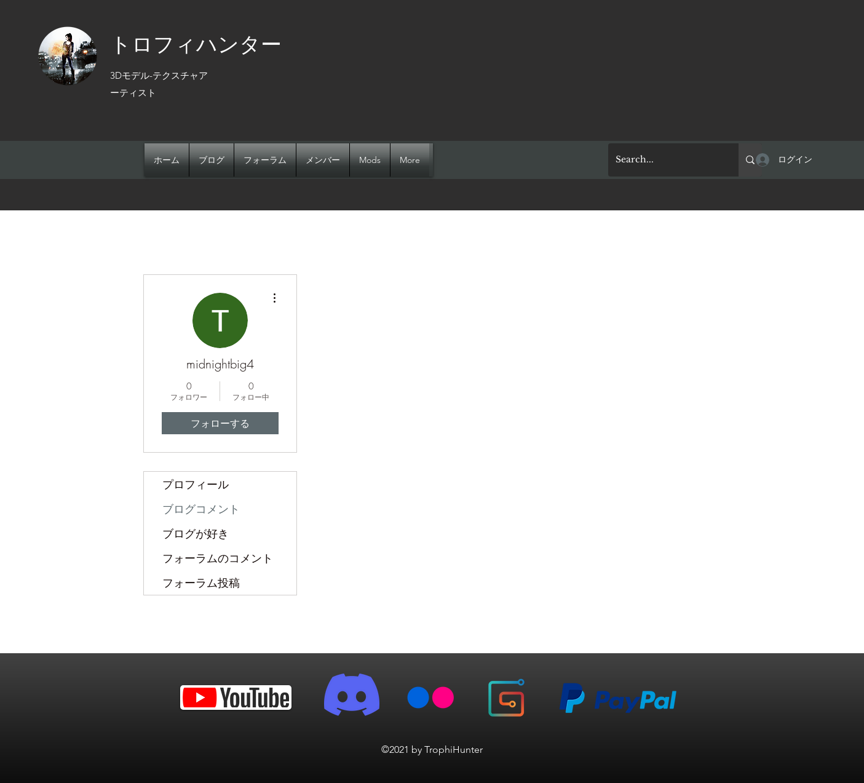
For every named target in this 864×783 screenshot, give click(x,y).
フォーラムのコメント (217, 557)
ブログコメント (201, 508)
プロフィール (195, 484)
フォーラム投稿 (201, 582)
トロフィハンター (196, 43)
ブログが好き (195, 533)
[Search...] (664, 160)
